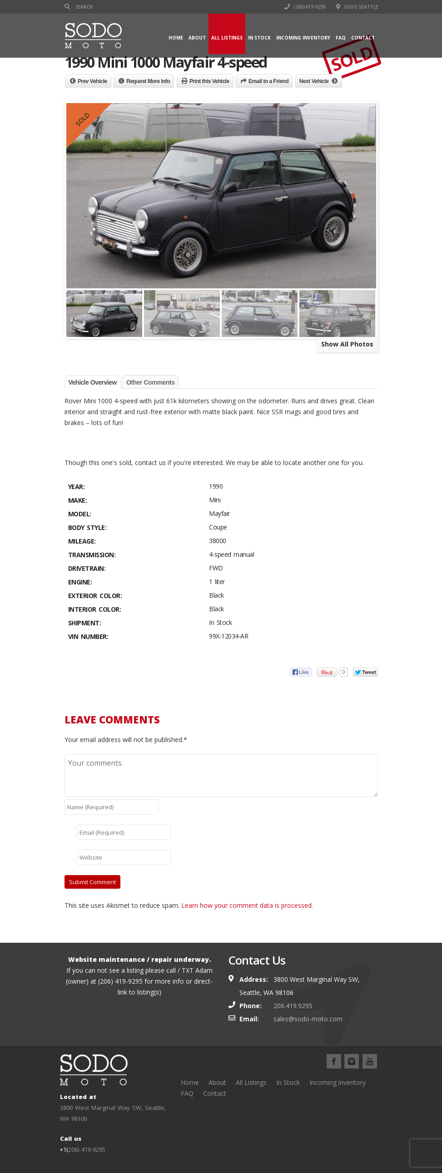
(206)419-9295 (305, 7)
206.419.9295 (293, 1005)
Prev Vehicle (92, 81)
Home (176, 38)
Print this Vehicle (209, 81)
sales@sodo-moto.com (308, 1019)
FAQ (341, 38)
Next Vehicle (314, 81)
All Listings (227, 38)
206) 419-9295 (86, 1149)
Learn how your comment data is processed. (247, 905)
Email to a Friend (268, 81)
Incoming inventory (303, 38)
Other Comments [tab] (150, 382)
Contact (363, 38)
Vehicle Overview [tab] (93, 382)
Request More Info (148, 81)
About (197, 38)
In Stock (259, 38)
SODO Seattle (357, 7)
